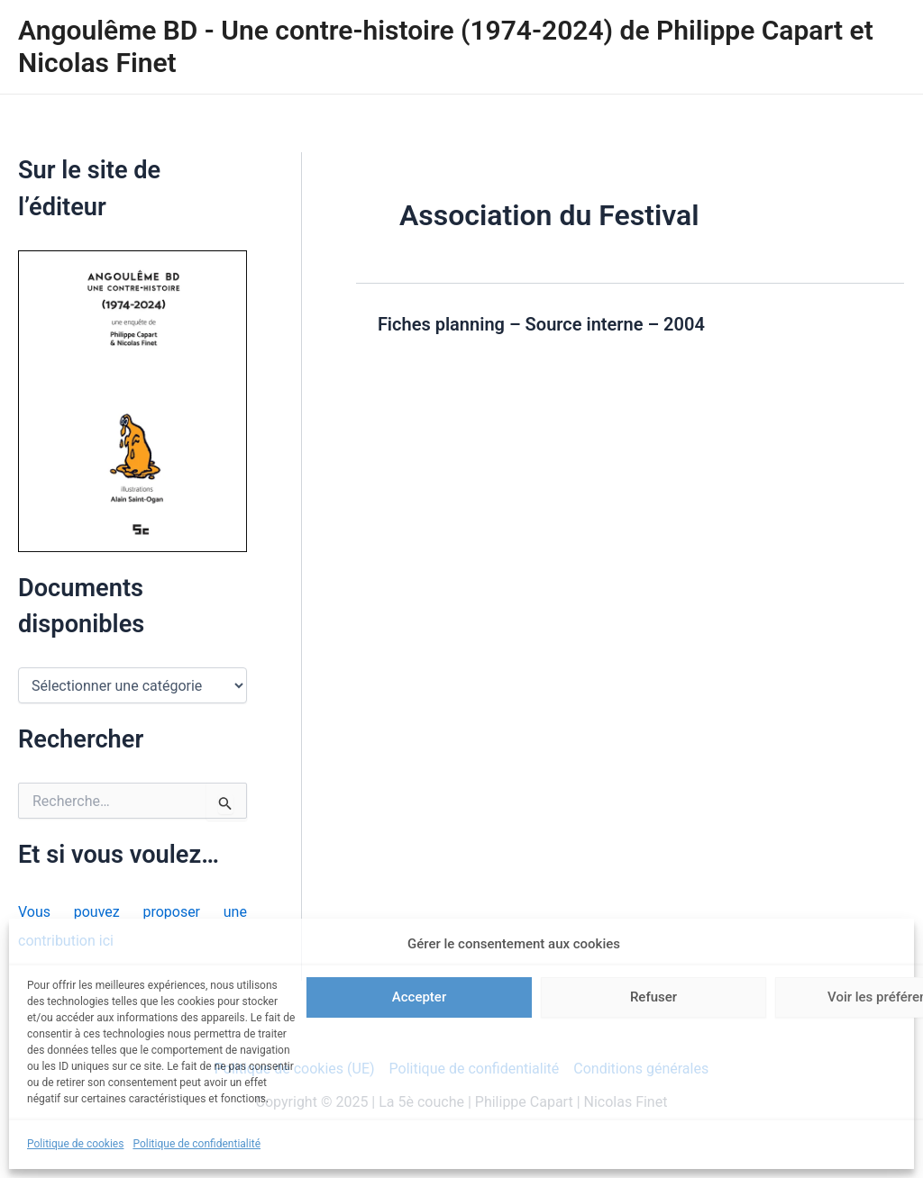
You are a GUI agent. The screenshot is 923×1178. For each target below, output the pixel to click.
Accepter (419, 997)
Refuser (653, 997)
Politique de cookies (75, 1143)
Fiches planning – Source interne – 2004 (541, 324)
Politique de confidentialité (196, 1143)
